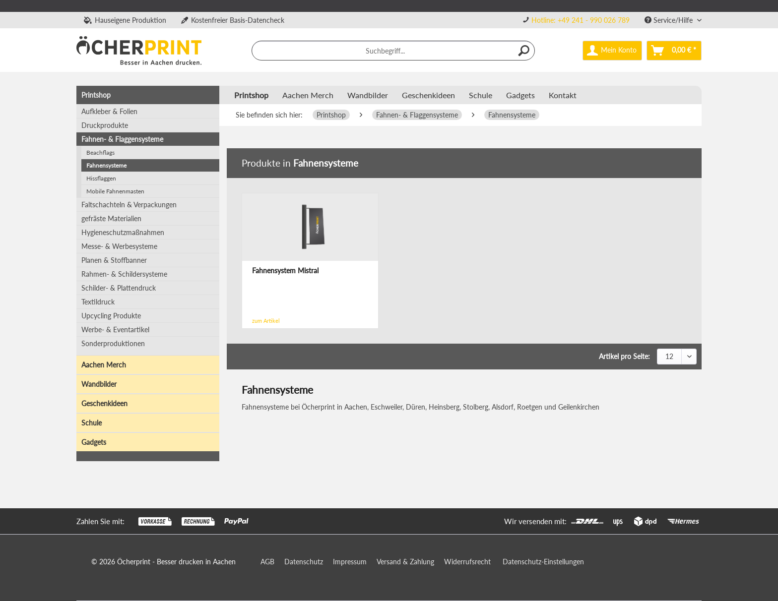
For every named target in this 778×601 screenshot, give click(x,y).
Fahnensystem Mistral (285, 270)
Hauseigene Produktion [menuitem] (125, 20)
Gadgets (93, 442)
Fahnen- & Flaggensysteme (122, 139)
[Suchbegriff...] (393, 50)
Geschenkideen (104, 403)
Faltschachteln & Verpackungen (129, 204)
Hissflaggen (101, 178)
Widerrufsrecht (467, 561)
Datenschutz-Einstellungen (543, 561)
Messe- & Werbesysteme (119, 246)
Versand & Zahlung (405, 561)
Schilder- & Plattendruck (118, 288)
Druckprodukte (104, 125)
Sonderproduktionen (113, 343)
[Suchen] (524, 50)
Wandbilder (99, 384)
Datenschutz (303, 561)
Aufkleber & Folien (109, 111)
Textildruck (98, 302)
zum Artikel (266, 320)
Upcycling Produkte (111, 315)
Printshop (96, 95)
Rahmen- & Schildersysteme (124, 274)
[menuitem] (576, 20)
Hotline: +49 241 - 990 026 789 (580, 20)
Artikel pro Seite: (624, 356)
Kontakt (563, 95)
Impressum (350, 561)
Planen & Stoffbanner (114, 260)
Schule (91, 423)
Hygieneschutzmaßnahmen (122, 232)
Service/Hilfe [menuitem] (670, 20)
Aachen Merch (103, 365)
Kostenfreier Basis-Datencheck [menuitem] (232, 20)
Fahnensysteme (106, 165)
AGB (267, 561)
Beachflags (100, 152)
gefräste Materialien (111, 218)
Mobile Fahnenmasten (115, 191)
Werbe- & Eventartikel (115, 329)
